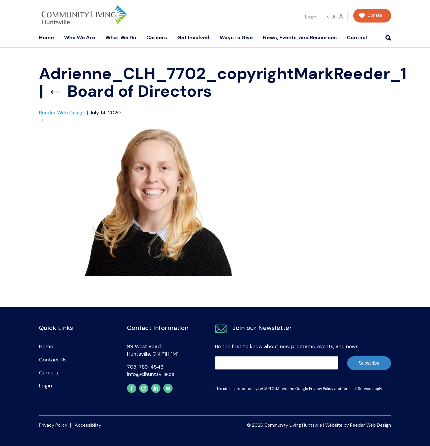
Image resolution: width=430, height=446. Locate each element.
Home (46, 37)
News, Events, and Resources (300, 37)
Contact (357, 37)
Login (310, 17)
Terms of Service (356, 388)
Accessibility (88, 425)
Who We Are (79, 37)
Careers (156, 37)
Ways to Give (236, 37)
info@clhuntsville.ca (150, 374)
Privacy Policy (321, 388)
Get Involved (193, 37)
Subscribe (369, 363)
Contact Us (53, 359)
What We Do (120, 37)
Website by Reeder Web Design (358, 425)
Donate (375, 15)
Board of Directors (129, 91)
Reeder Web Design (62, 112)
